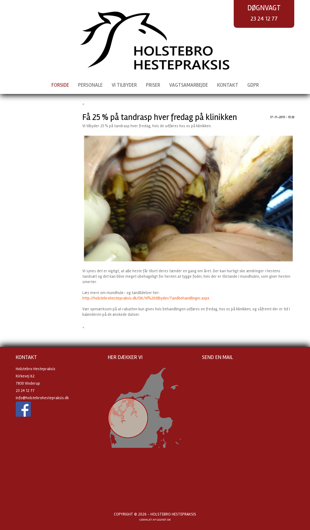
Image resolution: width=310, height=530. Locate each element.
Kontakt (227, 85)
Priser (153, 85)
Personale (90, 85)
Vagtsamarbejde (188, 85)
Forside (60, 85)
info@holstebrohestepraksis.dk (42, 398)
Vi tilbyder (124, 85)
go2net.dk (164, 520)
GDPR (253, 85)
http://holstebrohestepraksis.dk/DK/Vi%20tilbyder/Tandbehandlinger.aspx (145, 298)
